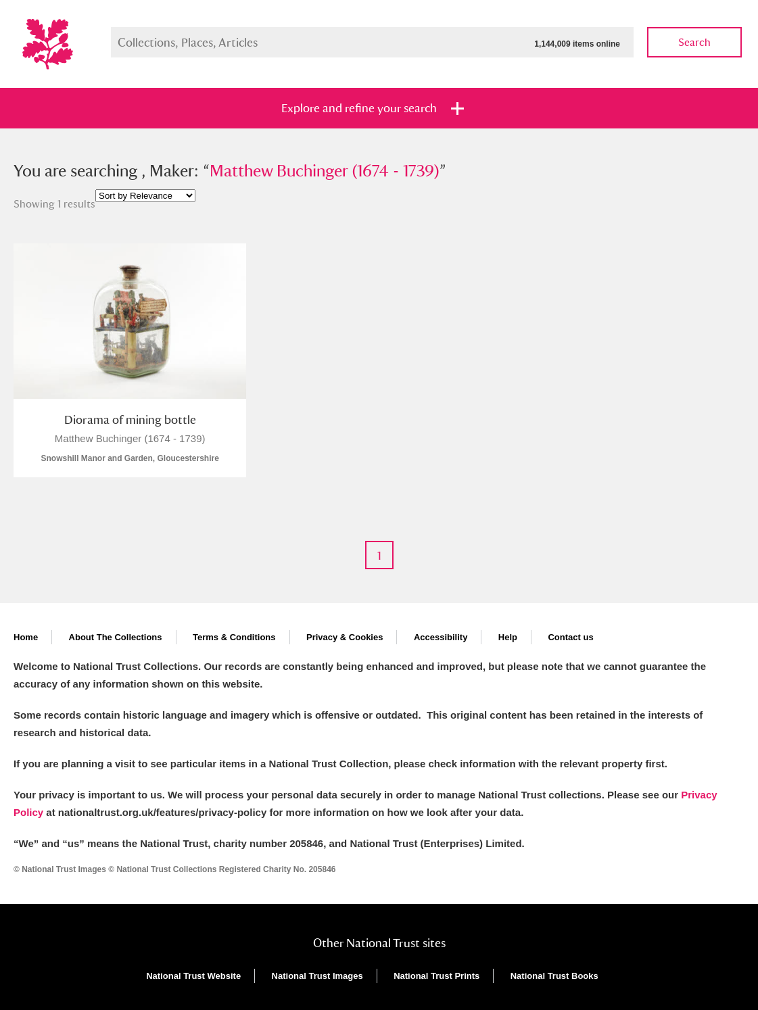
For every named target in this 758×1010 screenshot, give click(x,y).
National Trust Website (193, 976)
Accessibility (441, 637)
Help (507, 637)
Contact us (570, 637)
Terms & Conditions (234, 637)
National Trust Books (554, 976)
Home (26, 637)
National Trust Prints (436, 976)
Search (694, 42)
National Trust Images (317, 976)
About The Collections (115, 637)
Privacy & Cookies (344, 637)
